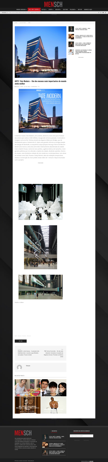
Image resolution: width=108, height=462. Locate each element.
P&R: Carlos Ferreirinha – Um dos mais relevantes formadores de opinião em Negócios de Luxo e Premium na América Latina (52, 353)
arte (16, 335)
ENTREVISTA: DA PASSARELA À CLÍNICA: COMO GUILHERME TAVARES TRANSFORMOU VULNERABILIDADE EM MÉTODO (83, 52)
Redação (17, 86)
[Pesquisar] (91, 436)
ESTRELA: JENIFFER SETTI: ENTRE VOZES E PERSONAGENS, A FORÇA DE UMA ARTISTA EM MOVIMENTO (84, 37)
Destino (65, 9)
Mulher (58, 9)
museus (29, 335)
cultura (20, 335)
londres (24, 335)
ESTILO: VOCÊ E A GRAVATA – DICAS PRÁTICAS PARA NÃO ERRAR (82, 29)
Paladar (72, 9)
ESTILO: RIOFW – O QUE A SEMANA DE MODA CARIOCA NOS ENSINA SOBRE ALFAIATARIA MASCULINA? (83, 44)
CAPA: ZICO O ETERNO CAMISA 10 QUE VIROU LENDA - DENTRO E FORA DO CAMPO (25, 12)
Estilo (43, 9)
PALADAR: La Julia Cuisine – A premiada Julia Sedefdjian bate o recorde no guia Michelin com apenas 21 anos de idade (28, 352)
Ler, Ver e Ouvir (34, 9)
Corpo (50, 9)
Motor (80, 9)
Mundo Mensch (21, 9)
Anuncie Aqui (88, 9)
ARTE (22, 86)
